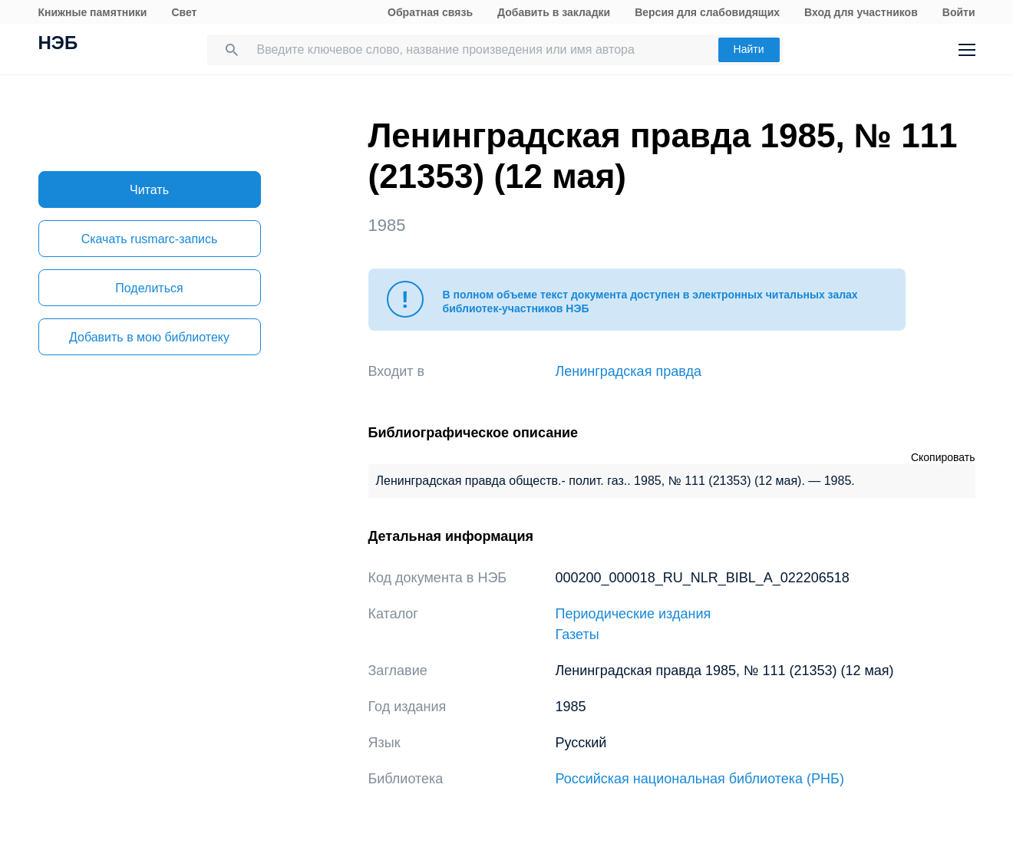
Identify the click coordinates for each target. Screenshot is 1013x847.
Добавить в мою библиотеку (149, 337)
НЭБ (58, 44)
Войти (958, 12)
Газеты (577, 634)
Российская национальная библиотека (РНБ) (700, 778)
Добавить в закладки (553, 12)
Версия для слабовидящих (707, 12)
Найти (749, 49)
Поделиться (149, 288)
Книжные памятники (92, 12)
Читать (149, 189)
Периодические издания (633, 613)
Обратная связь (430, 12)
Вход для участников (861, 12)
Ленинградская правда (629, 371)
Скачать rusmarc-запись (149, 239)
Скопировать (943, 457)
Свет (183, 12)
